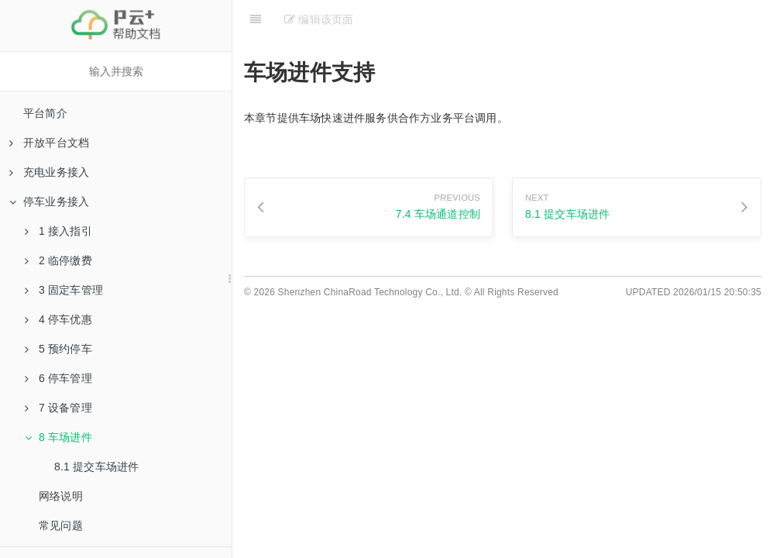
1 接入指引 (58, 231)
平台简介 (45, 113)
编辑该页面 (318, 19)
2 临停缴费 (58, 260)
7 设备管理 (58, 407)
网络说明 (61, 496)
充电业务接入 (49, 172)
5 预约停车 (58, 349)
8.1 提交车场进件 (96, 466)
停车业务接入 (49, 201)
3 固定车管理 (64, 290)
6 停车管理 (58, 378)
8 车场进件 (58, 437)
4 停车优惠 (58, 319)
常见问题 (61, 525)
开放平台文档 (49, 142)
